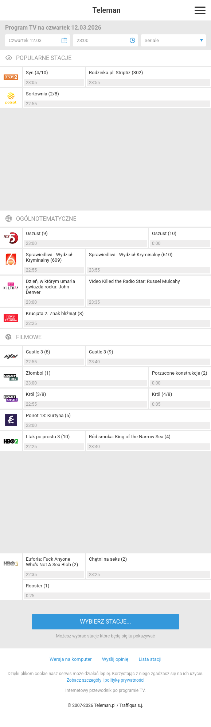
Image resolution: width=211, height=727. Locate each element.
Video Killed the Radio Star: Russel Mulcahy (134, 281)
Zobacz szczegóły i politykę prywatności (106, 680)
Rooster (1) (38, 585)
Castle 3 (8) (38, 352)
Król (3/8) (36, 394)
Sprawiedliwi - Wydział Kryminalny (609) (49, 257)
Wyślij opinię (115, 659)
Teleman (106, 10)
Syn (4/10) (37, 72)
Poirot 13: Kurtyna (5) (48, 415)
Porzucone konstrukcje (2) (179, 373)
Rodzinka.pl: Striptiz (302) (116, 72)
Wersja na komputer (71, 659)
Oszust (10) (164, 233)
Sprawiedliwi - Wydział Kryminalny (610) (130, 254)
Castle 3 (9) (101, 352)
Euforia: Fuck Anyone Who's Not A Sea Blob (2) (52, 561)
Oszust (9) (37, 233)
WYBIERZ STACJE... (105, 621)
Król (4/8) (162, 394)
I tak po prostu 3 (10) (48, 436)
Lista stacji (149, 659)
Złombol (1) (38, 373)
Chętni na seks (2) (108, 559)
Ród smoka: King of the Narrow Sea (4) (130, 436)
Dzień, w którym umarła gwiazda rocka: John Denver (50, 287)
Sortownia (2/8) (42, 93)
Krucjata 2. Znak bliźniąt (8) (54, 313)
